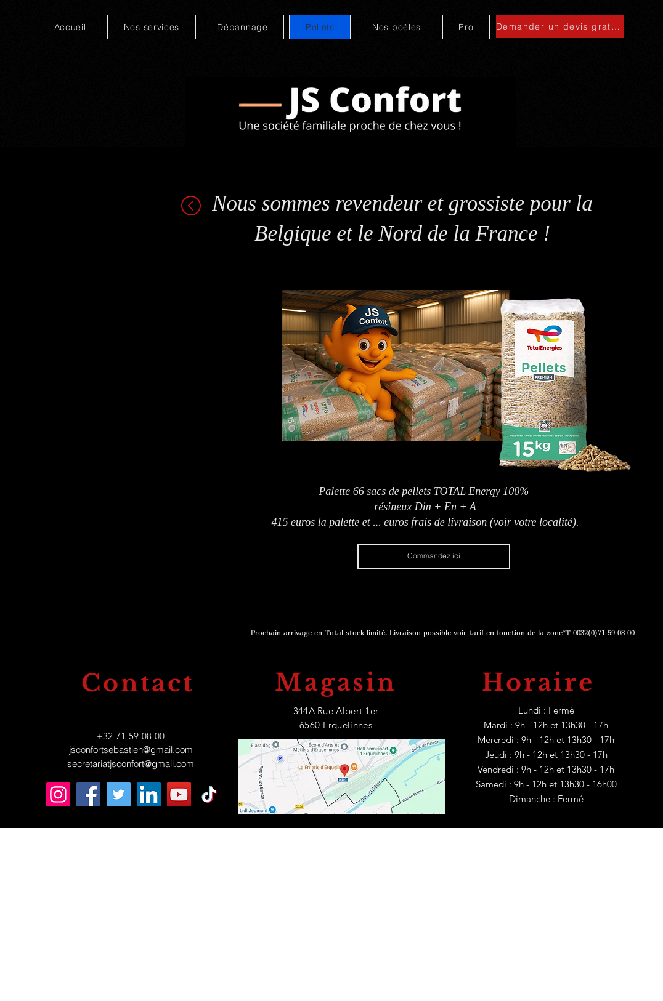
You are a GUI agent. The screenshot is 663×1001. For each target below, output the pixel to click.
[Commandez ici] (433, 556)
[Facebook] (88, 794)
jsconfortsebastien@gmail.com (131, 749)
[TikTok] (209, 794)
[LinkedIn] (149, 794)
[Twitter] (119, 794)
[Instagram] (58, 794)
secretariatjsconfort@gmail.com (130, 764)
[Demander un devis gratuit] (560, 26)
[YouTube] (179, 794)
